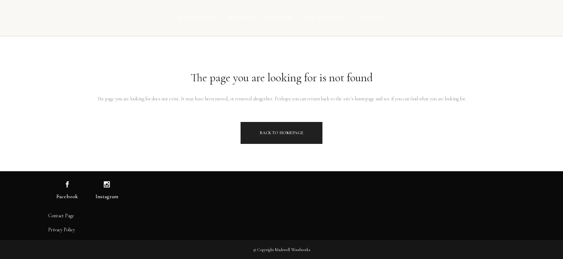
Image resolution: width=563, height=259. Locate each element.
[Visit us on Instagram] (107, 185)
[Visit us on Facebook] (67, 185)
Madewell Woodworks (292, 249)
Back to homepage (281, 132)
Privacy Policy (61, 230)
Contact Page (61, 216)
